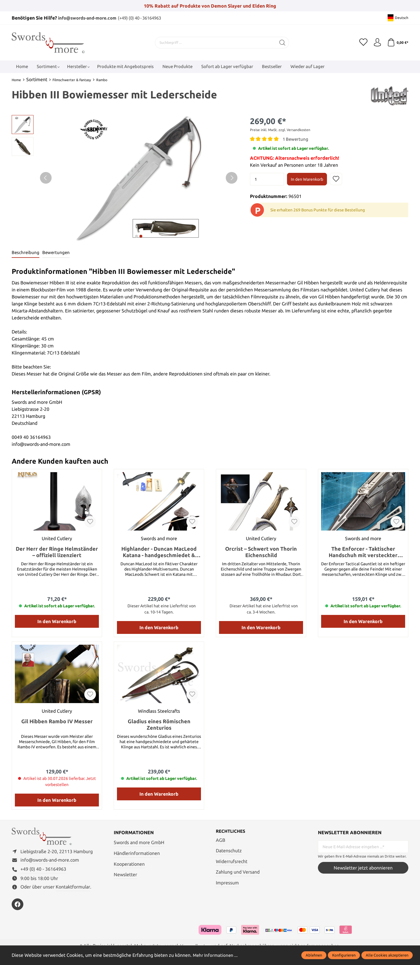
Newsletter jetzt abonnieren (363, 868)
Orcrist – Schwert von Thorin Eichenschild (261, 552)
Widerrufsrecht (231, 861)
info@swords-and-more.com (89, 17)
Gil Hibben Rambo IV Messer (57, 721)
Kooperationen (129, 864)
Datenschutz (229, 851)
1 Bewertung (296, 138)
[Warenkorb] (397, 42)
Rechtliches (231, 831)
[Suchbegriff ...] (214, 42)
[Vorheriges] (46, 177)
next (136, 235)
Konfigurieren (344, 955)
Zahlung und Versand (238, 872)
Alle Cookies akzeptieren (387, 955)
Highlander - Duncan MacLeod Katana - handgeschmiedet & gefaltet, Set (159, 552)
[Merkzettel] (361, 42)
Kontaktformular (73, 888)
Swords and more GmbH (139, 842)
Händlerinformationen (137, 853)
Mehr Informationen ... (216, 955)
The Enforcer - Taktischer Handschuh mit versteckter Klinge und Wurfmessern (363, 552)
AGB (220, 840)
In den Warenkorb (307, 179)
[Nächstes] (231, 177)
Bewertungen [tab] (57, 252)
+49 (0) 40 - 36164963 (43, 871)
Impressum (227, 883)
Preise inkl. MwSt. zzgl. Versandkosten (280, 129)
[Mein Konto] (376, 42)
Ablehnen (314, 955)
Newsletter (125, 874)
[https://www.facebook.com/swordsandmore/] (17, 906)
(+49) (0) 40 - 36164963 (147, 17)
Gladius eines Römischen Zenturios (159, 725)
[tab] (26, 253)
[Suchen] (281, 42)
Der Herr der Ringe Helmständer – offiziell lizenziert (57, 552)
